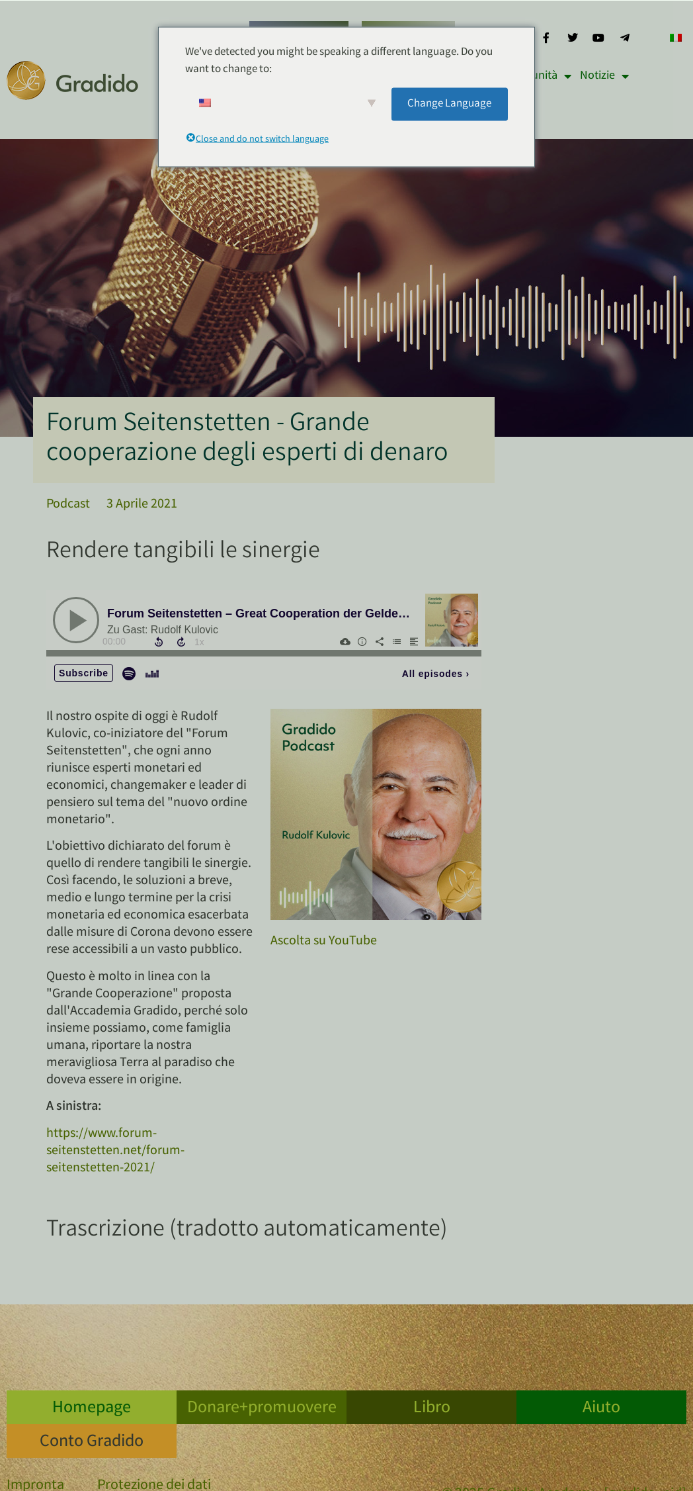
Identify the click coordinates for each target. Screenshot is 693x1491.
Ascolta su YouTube (323, 941)
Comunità (540, 76)
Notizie (604, 76)
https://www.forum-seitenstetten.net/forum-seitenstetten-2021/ (115, 1151)
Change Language (449, 103)
